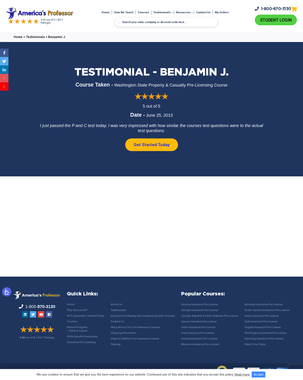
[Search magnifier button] (119, 22)
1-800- (273, 9)
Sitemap (116, 344)
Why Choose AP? (77, 310)
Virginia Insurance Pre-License (263, 327)
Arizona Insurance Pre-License (199, 304)
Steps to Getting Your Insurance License (135, 338)
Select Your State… (256, 344)
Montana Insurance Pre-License (263, 304)
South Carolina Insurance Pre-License (267, 310)
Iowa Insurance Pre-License (197, 332)
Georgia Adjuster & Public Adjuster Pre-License (209, 315)
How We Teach (123, 12)
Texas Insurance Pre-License (262, 315)
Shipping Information (123, 332)
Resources (183, 12)
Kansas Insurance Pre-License (199, 338)
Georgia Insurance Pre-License (199, 310)
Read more (242, 374)
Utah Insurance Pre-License (261, 321)
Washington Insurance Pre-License (265, 332)
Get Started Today (152, 144)
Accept (258, 374)
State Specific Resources (82, 336)
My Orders (222, 12)
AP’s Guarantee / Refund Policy (85, 315)
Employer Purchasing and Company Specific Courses (143, 315)
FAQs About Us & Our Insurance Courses (135, 327)
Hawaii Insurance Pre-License (199, 321)
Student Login (276, 20)
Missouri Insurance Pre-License (200, 344)
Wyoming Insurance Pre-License (264, 338)
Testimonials (161, 12)
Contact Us (203, 12)
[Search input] (166, 22)
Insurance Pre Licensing (81, 342)
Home (106, 12)
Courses (143, 12)
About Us (116, 304)
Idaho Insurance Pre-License (198, 327)
